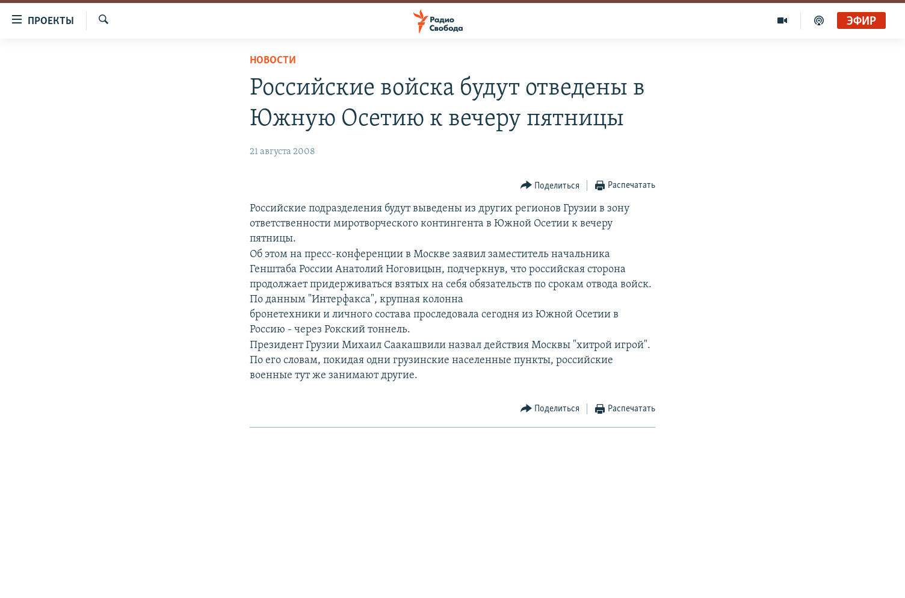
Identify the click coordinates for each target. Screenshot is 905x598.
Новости (273, 60)
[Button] (550, 186)
